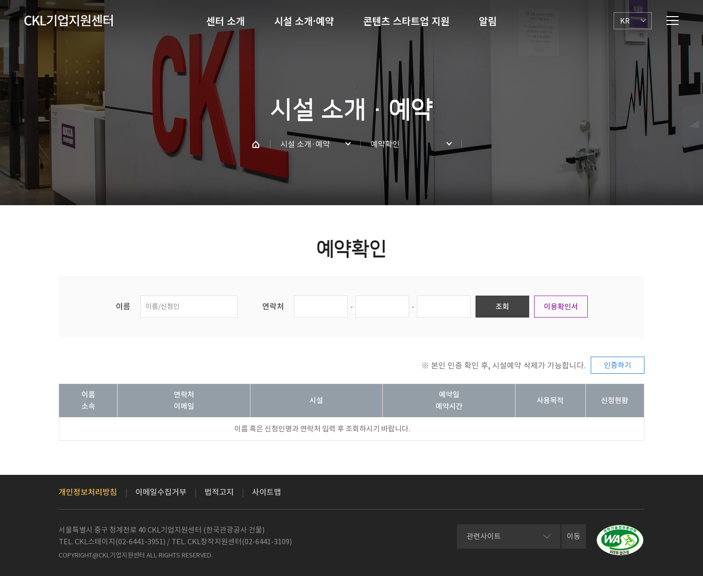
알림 (488, 21)
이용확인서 (561, 306)
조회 (502, 306)
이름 (123, 306)
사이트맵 (266, 492)
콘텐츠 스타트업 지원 (406, 21)
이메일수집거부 (160, 492)
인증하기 (617, 365)
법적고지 (219, 492)
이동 (573, 536)
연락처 (273, 306)
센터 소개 (225, 21)
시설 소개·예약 (304, 21)
